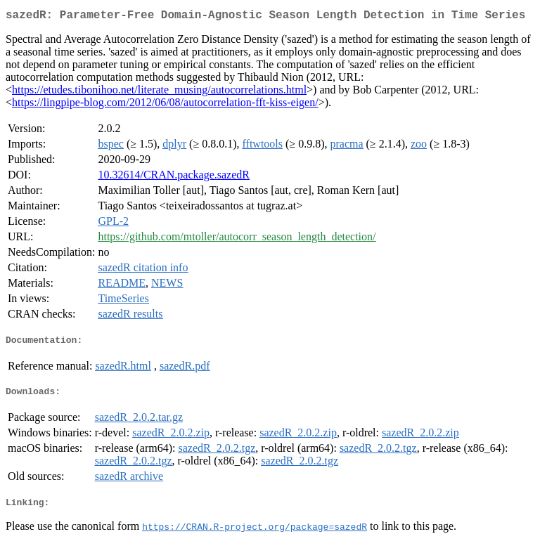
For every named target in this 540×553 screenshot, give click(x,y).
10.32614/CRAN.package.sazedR (174, 177)
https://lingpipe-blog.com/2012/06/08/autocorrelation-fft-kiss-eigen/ (165, 105)
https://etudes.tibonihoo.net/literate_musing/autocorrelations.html (159, 92)
